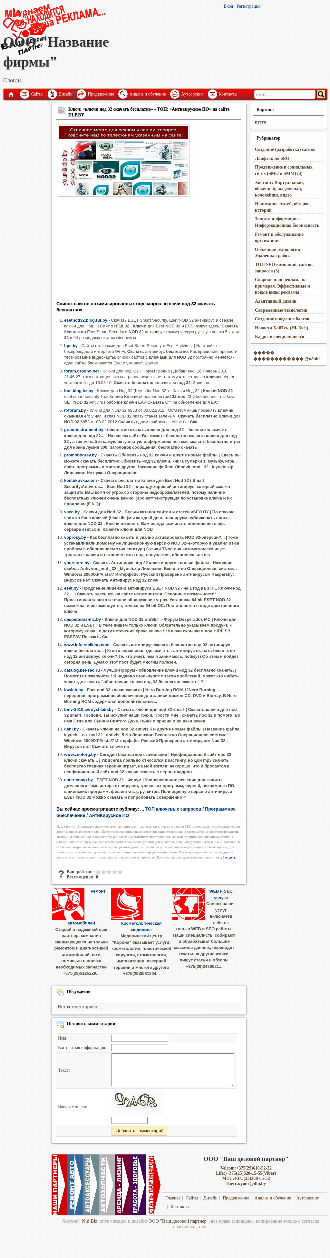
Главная (11, 94)
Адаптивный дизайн (275, 301)
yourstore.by (76, 562)
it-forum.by (75, 410)
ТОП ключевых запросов (173, 809)
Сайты (37, 94)
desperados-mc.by (82, 619)
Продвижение (101, 94)
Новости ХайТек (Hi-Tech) (281, 328)
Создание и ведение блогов (282, 319)
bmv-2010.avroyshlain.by (89, 709)
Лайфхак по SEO (272, 158)
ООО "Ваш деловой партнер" (179, 1221)
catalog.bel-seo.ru (82, 670)
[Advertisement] (148, 251)
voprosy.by (75, 537)
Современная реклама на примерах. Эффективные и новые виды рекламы (282, 286)
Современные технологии (281, 310)
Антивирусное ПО (109, 815)
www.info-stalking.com (87, 644)
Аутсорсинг (192, 94)
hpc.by (71, 345)
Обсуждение (79, 991)
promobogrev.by (80, 455)
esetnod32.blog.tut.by (85, 320)
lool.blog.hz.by (78, 390)
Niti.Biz (89, 1221)
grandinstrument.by (83, 429)
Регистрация (248, 6)
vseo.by (72, 512)
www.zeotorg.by (80, 754)
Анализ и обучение (147, 94)
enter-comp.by (78, 779)
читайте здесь (226, 857)
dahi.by (71, 729)
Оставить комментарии (91, 1023)
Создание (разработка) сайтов (285, 149)
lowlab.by (73, 689)
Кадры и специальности (279, 336)
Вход (228, 6)
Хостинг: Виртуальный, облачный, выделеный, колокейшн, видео (279, 188)
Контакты (228, 94)
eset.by (71, 588)
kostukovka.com (80, 480)
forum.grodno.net (81, 371)
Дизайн (66, 94)
